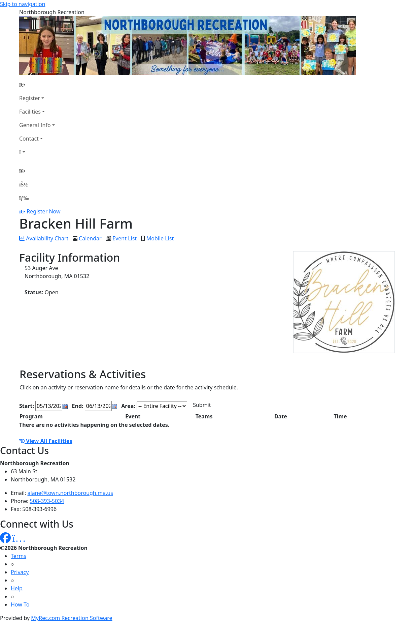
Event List (124, 238)
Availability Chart (43, 238)
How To (20, 604)
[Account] (37, 152)
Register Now (43, 211)
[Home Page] (37, 84)
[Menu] (24, 198)
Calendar (90, 238)
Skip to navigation (22, 4)
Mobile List (160, 238)
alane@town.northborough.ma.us (70, 493)
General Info (35, 125)
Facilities (30, 111)
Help (17, 588)
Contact (29, 138)
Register (29, 98)
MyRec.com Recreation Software (71, 618)
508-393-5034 (47, 501)
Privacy (20, 572)
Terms (18, 556)
